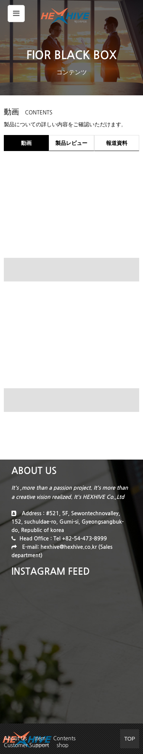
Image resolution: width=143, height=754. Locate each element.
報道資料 (116, 143)
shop (62, 745)
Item (40, 738)
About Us (15, 738)
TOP (129, 739)
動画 (26, 143)
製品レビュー (71, 143)
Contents (64, 738)
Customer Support (26, 745)
